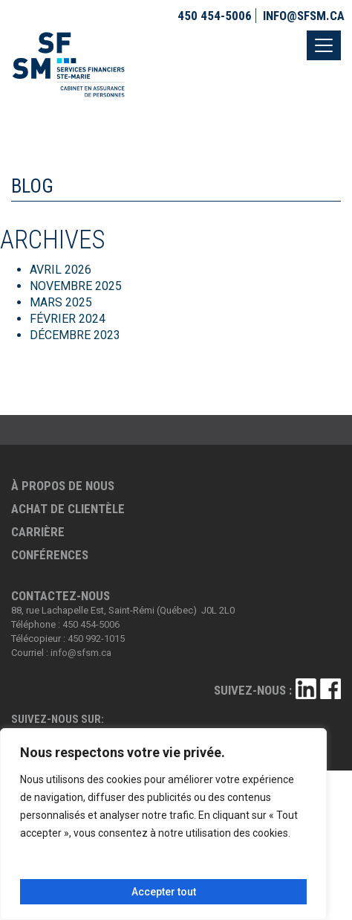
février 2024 (67, 319)
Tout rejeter (233, 866)
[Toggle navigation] (324, 45)
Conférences (49, 554)
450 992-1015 (96, 638)
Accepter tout (163, 892)
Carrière (38, 531)
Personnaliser (90, 866)
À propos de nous (62, 485)
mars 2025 (61, 302)
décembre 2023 (75, 335)
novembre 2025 (76, 286)
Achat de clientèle (68, 508)
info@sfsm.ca (304, 15)
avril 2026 (60, 270)
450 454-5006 (214, 15)
